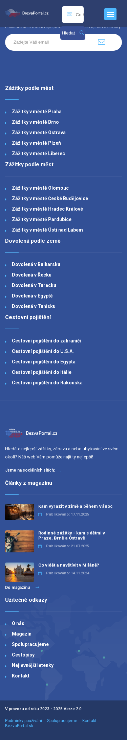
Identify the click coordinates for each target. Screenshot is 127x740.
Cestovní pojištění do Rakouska (47, 382)
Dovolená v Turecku (34, 285)
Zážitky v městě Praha (37, 111)
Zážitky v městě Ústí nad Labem (47, 230)
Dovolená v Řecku (31, 275)
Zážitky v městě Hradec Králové (47, 209)
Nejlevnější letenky (33, 665)
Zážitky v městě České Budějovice (50, 198)
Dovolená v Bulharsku (36, 264)
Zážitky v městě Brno (35, 122)
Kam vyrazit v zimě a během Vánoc (75, 506)
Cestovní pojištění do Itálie (41, 372)
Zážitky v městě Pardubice (41, 219)
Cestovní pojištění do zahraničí (46, 340)
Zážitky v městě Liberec (38, 153)
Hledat (73, 32)
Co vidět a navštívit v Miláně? (68, 565)
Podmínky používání (23, 720)
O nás (18, 623)
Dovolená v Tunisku (34, 306)
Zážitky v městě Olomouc (40, 188)
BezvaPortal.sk (19, 725)
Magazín (21, 634)
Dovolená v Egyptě (32, 296)
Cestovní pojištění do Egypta (44, 361)
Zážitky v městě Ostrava (39, 132)
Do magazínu (22, 587)
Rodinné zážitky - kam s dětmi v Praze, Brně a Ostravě (71, 535)
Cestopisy (23, 655)
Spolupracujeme (30, 644)
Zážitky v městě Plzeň (36, 143)
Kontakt (20, 675)
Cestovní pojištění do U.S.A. (43, 351)
